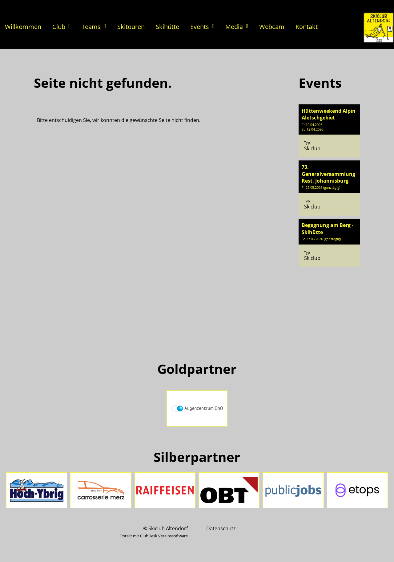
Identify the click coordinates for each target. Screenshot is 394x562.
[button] (329, 130)
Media (236, 26)
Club (61, 26)
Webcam (271, 26)
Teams (94, 26)
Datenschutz (220, 528)
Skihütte (167, 26)
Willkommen (23, 26)
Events (202, 26)
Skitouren (131, 26)
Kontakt (307, 26)
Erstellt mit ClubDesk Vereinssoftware (153, 536)
